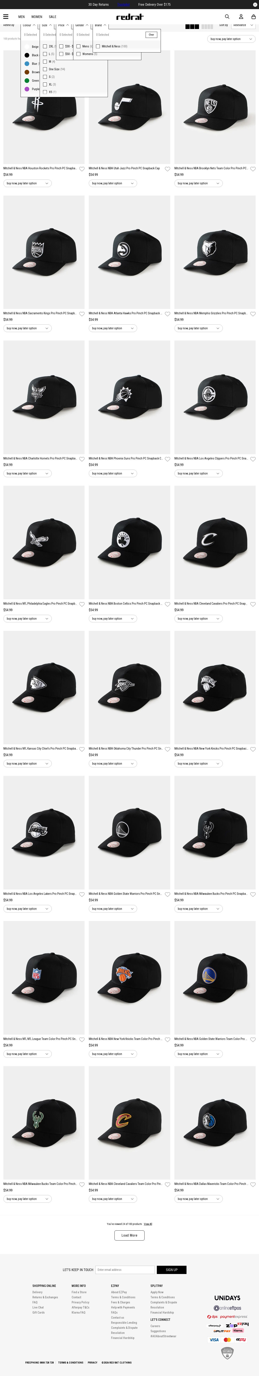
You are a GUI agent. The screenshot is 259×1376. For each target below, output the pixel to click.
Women (36, 17)
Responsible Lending (124, 1322)
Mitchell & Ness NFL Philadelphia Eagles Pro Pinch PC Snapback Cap (40, 603)
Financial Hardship (122, 1338)
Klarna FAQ (78, 1312)
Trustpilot (123, 5)
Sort (223, 25)
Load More (129, 1235)
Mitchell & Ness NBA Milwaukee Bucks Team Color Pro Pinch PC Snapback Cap (40, 1184)
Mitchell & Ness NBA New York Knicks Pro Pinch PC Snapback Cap (211, 748)
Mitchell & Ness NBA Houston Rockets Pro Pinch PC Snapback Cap (40, 168)
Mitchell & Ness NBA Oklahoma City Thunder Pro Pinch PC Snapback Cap (126, 748)
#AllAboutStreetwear (163, 1336)
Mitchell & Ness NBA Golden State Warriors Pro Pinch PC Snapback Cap (126, 893)
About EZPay (119, 1292)
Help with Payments (123, 1307)
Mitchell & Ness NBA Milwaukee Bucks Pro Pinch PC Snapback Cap (211, 893)
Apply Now (156, 1292)
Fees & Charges (120, 1302)
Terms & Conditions (123, 1297)
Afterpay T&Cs (80, 1307)
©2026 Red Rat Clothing (117, 1362)
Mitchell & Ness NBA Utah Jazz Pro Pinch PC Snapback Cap (124, 168)
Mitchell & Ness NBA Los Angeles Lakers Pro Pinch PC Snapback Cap (40, 893)
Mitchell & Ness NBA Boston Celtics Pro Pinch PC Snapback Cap (126, 603)
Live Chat (38, 1307)
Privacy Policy (80, 1302)
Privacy (92, 1362)
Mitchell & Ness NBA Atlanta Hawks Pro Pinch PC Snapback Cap (126, 313)
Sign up (172, 1270)
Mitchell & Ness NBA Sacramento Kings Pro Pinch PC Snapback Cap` (40, 313)
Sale (52, 17)
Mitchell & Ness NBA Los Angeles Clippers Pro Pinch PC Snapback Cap (211, 458)
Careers (155, 1326)
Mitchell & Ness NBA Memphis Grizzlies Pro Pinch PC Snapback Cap (211, 313)
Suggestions (158, 1331)
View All (148, 1224)
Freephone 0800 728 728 (39, 1362)
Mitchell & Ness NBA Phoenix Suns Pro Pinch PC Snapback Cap (126, 458)
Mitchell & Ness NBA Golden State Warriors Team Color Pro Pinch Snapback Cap (211, 1039)
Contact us (117, 1317)
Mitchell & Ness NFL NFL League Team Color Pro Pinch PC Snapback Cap (40, 1039)
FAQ (35, 1302)
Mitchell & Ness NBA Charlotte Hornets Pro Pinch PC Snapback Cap (40, 458)
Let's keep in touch (78, 1270)
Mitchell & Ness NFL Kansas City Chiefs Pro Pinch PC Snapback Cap (40, 748)
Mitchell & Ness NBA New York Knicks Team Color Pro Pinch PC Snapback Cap (126, 1039)
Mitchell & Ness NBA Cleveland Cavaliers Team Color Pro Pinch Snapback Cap (126, 1184)
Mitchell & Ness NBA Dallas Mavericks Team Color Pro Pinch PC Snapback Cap (211, 1184)
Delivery (37, 1292)
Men (21, 17)
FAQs (114, 1312)
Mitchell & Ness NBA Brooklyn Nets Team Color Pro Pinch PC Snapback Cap (211, 168)
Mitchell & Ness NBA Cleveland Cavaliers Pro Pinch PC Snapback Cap (211, 603)
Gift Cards (38, 1312)
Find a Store (79, 1292)
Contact (76, 1297)
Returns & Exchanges (45, 1297)
